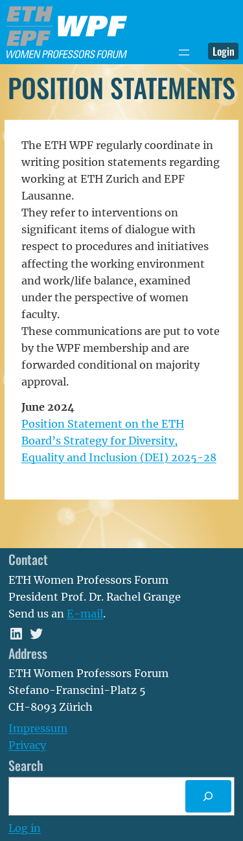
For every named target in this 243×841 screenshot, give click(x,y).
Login (224, 51)
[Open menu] (184, 52)
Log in (24, 828)
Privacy (27, 745)
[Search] (208, 796)
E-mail (85, 613)
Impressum (37, 728)
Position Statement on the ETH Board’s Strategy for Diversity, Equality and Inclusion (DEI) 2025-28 (118, 440)
